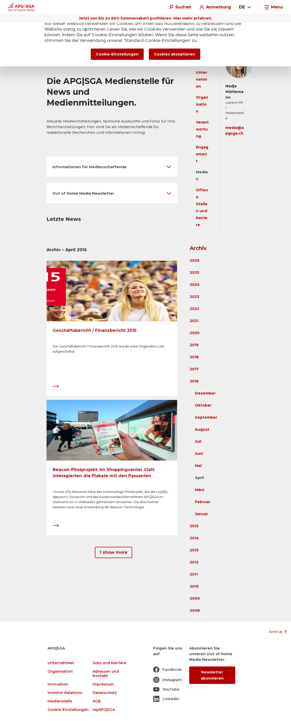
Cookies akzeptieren (174, 54)
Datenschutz (105, 693)
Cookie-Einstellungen (68, 710)
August (202, 429)
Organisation (202, 104)
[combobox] (245, 7)
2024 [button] (195, 284)
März (199, 489)
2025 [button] (194, 272)
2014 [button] (194, 538)
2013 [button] (194, 550)
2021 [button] (194, 320)
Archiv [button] (198, 248)
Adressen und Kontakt (106, 673)
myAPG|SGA (104, 710)
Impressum (103, 684)
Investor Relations (65, 693)
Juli (198, 441)
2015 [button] (194, 526)
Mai (198, 465)
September (206, 417)
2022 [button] (194, 308)
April (199, 477)
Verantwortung (202, 129)
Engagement (202, 154)
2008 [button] (195, 610)
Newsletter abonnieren (212, 675)
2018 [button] (194, 357)
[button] (112, 166)
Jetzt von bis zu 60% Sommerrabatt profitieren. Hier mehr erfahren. (145, 18)
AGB (97, 701)
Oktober (203, 405)
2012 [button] (194, 562)
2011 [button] (194, 574)
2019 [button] (194, 345)
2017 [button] (194, 369)
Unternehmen (201, 79)
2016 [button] (194, 381)
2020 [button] (194, 333)
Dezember (205, 393)
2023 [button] (194, 296)
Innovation (58, 684)
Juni (199, 453)
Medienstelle (60, 701)
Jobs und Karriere (109, 663)
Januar (201, 514)
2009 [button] (195, 598)
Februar (202, 502)
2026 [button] (194, 260)
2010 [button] (194, 586)
